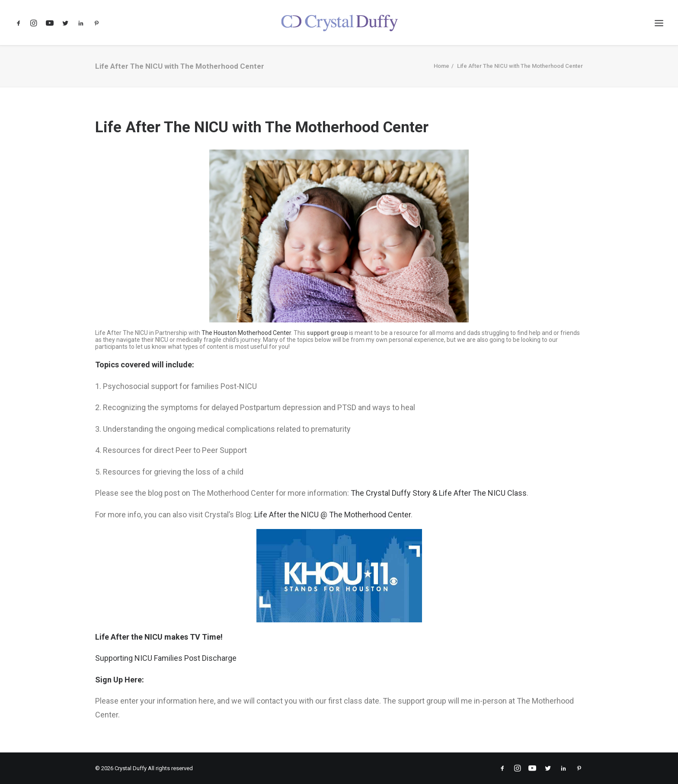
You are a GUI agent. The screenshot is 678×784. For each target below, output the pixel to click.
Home (441, 66)
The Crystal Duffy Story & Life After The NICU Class (439, 492)
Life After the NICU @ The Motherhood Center (332, 514)
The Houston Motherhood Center (246, 332)
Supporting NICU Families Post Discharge (166, 658)
